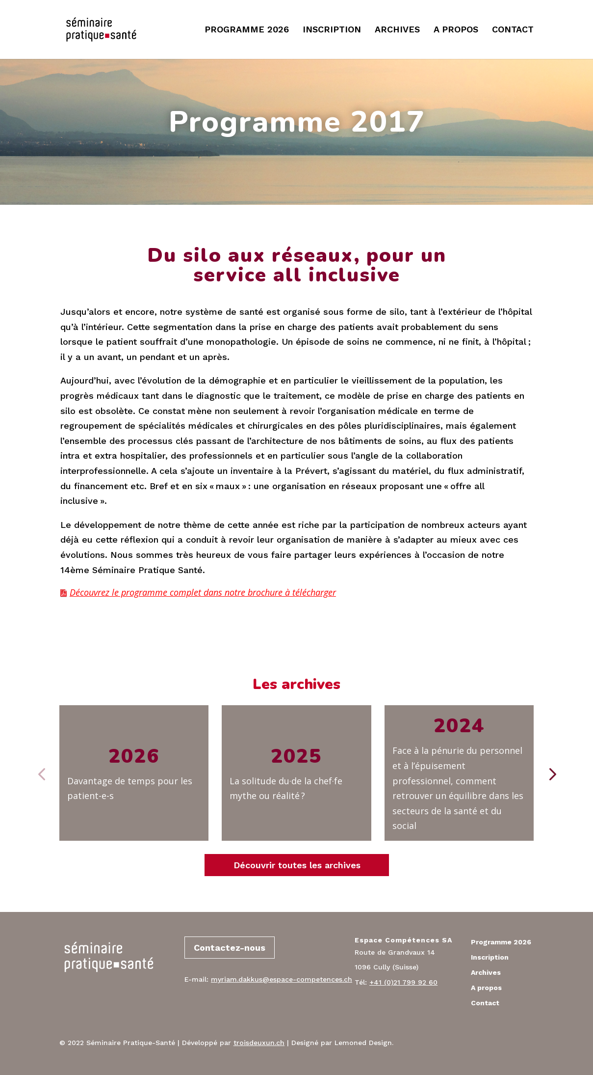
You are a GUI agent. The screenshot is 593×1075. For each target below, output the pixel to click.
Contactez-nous (229, 947)
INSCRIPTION (332, 30)
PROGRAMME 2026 (247, 30)
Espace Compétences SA (403, 940)
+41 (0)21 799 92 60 (403, 982)
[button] (552, 773)
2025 (296, 756)
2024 (459, 726)
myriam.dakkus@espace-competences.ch (281, 979)
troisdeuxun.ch (258, 1043)
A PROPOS (456, 30)
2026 (133, 756)
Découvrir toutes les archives (297, 865)
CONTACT (513, 30)
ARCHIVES (397, 30)
